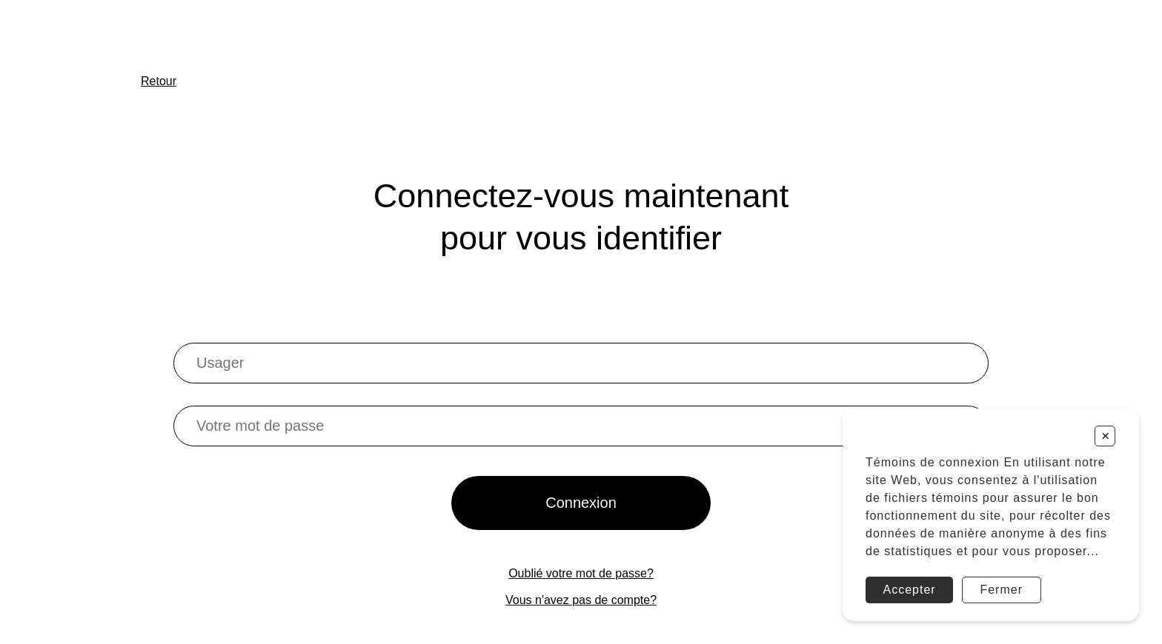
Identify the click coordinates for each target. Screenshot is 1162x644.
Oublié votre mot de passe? (581, 573)
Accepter (909, 589)
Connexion (581, 502)
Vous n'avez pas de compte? (581, 600)
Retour (158, 81)
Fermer (1001, 589)
